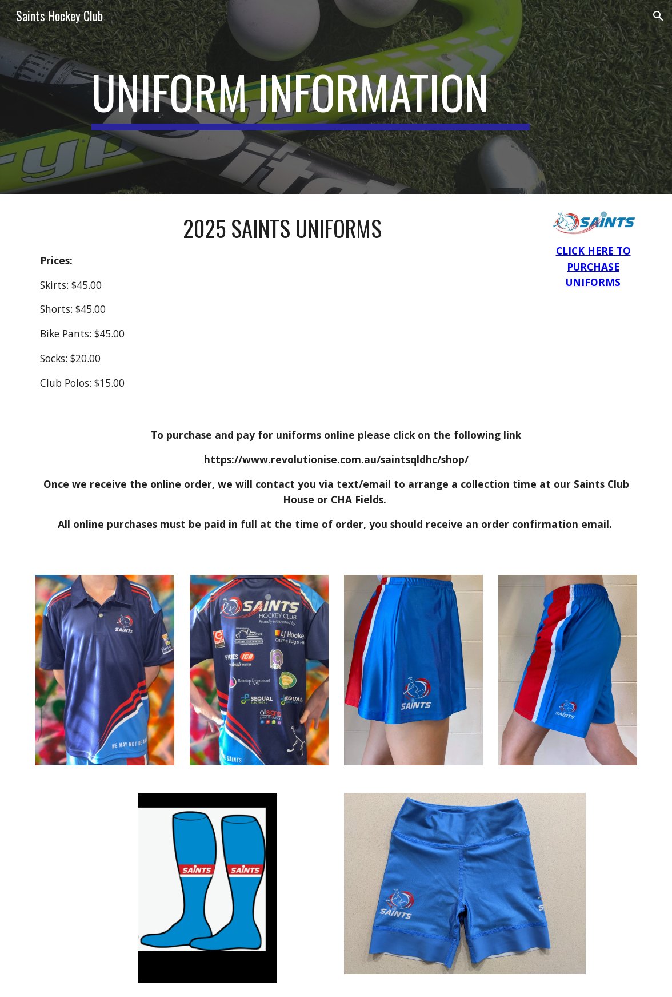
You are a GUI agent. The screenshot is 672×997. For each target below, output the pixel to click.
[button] (658, 16)
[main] (310, 97)
